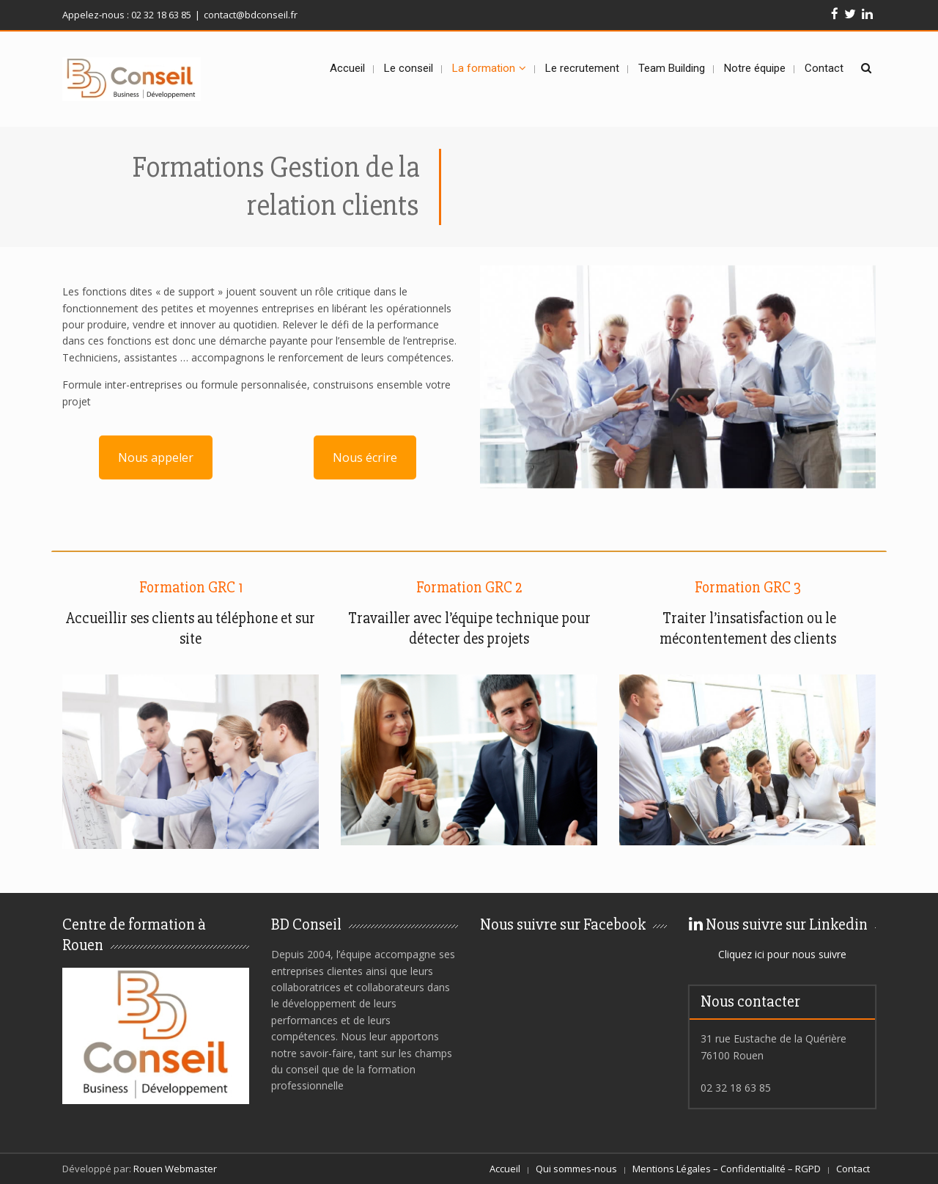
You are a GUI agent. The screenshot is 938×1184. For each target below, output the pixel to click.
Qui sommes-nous (576, 1168)
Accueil (505, 1168)
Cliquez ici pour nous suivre (782, 954)
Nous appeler (155, 457)
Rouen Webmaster (175, 1168)
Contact (853, 1168)
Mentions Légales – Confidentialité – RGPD (726, 1168)
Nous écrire (365, 457)
